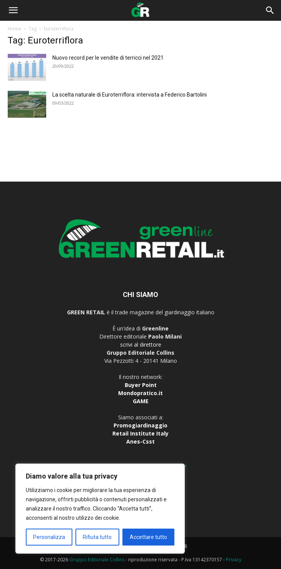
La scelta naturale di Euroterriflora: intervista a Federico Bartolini (129, 95)
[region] (100, 509)
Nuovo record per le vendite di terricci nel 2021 (108, 58)
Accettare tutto (148, 537)
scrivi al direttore (140, 344)
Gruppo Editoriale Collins (96, 559)
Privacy (233, 559)
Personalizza (49, 537)
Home (14, 28)
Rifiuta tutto (97, 537)
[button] (13, 10)
